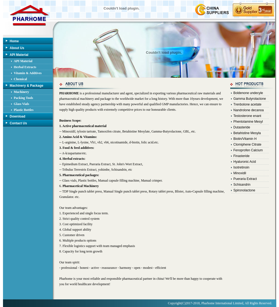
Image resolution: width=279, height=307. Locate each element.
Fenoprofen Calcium (248, 150)
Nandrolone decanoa (248, 110)
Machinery (21, 92)
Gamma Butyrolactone (249, 99)
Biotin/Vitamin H (245, 139)
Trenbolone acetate (247, 104)
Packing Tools (23, 98)
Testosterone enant (247, 116)
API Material (19, 55)
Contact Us (18, 123)
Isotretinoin (241, 167)
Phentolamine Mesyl (248, 122)
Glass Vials (21, 104)
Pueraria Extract (245, 179)
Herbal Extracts (25, 67)
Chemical (20, 79)
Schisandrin (242, 184)
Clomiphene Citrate (247, 144)
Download (17, 116)
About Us (17, 48)
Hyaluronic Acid (244, 162)
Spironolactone (244, 190)
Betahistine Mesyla (247, 133)
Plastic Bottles (24, 110)
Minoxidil (239, 173)
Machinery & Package (26, 86)
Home (14, 41)
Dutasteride (241, 127)
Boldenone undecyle (248, 93)
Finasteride (241, 156)
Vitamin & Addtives (28, 73)
